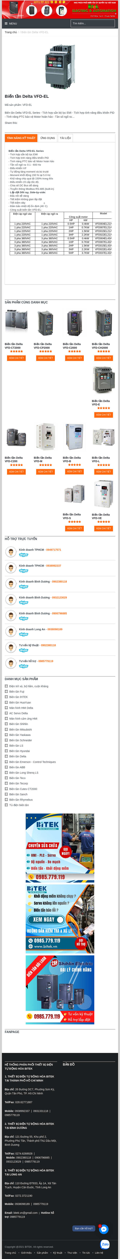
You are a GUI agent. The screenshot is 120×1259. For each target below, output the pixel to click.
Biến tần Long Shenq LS (23, 772)
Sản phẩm (42, 1252)
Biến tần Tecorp (18, 783)
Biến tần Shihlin (18, 724)
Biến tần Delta (17, 756)
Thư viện (72, 1252)
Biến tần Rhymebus (21, 799)
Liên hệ (99, 1252)
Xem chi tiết (16, 358)
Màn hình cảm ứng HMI (23, 718)
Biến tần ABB (17, 767)
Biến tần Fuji (16, 691)
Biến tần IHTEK (18, 697)
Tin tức (86, 1252)
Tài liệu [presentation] (65, 138)
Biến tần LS (16, 745)
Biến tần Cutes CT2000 (23, 789)
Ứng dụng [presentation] (47, 138)
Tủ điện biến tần (19, 805)
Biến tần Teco (17, 778)
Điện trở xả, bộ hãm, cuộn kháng (28, 686)
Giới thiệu (26, 1252)
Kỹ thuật (57, 1252)
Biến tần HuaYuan (20, 702)
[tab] (21, 138)
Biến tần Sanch (18, 794)
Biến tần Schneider (20, 740)
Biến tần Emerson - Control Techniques (32, 761)
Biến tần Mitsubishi (20, 729)
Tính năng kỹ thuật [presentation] (21, 138)
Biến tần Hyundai (19, 751)
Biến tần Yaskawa (19, 734)
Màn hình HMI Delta (21, 707)
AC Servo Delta (18, 713)
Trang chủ (11, 32)
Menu (12, 23)
